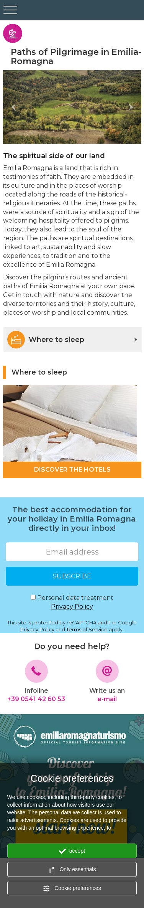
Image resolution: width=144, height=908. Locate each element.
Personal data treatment (72, 602)
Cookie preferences (72, 888)
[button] (13, 107)
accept (72, 851)
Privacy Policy (72, 606)
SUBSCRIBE (72, 576)
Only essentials (72, 869)
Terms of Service (87, 629)
